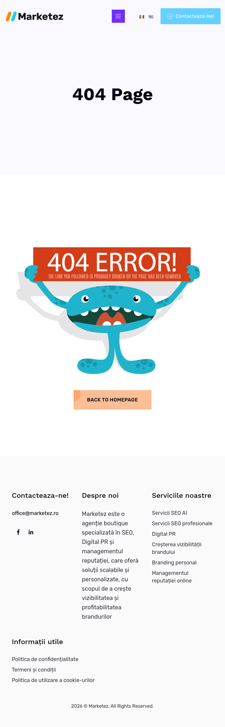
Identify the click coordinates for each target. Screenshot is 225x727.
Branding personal (174, 562)
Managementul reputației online (172, 577)
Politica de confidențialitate (45, 659)
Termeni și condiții (34, 670)
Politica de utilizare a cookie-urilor (53, 680)
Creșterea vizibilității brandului (177, 548)
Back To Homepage (112, 400)
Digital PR (164, 534)
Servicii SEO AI (169, 513)
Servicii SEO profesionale (182, 523)
